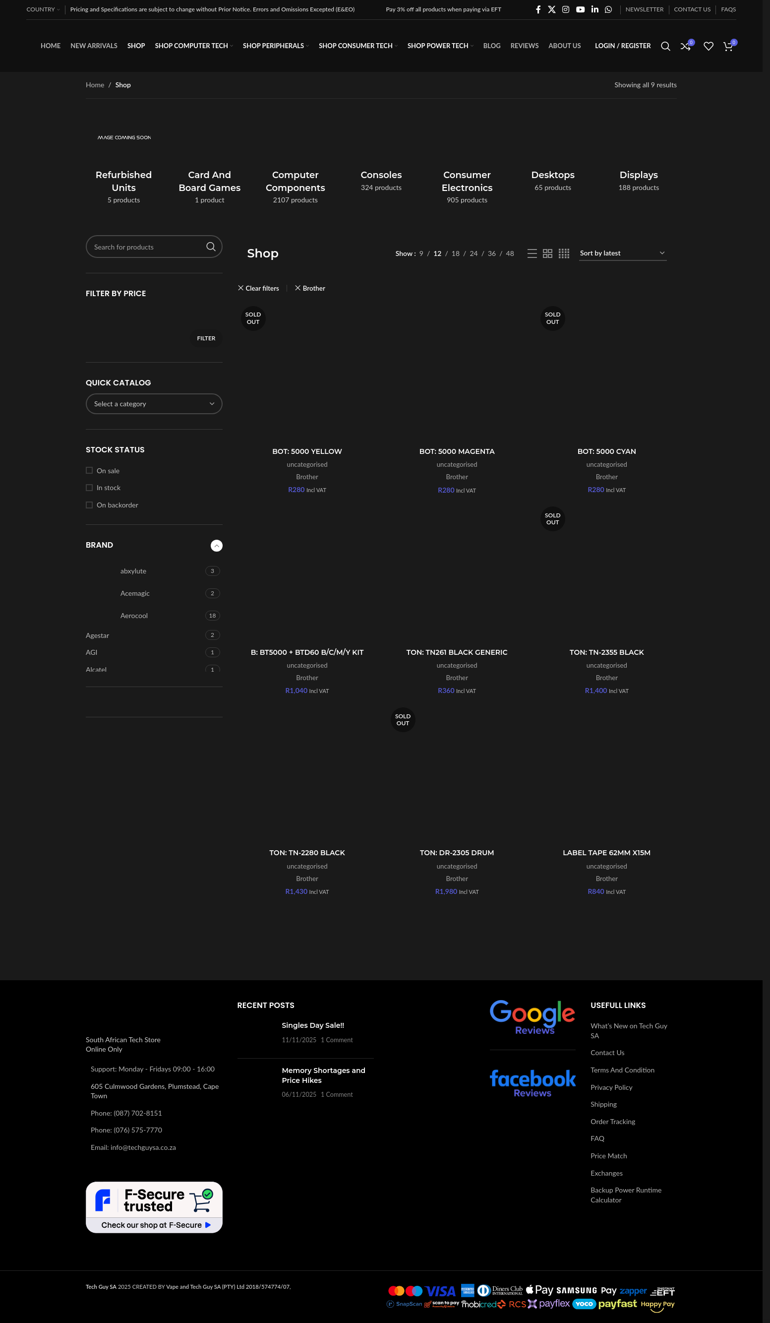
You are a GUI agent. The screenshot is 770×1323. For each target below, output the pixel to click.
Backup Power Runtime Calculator (626, 1195)
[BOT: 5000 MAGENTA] (457, 372)
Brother (307, 477)
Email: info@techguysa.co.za (133, 1147)
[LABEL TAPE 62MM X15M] (607, 774)
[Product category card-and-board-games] (209, 160)
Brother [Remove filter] (314, 288)
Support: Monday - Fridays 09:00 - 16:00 (153, 1069)
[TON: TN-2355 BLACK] (607, 573)
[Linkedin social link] (594, 9)
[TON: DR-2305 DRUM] (457, 774)
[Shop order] (623, 254)
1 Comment (337, 1040)
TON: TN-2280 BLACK (307, 852)
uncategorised (307, 464)
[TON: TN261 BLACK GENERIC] (457, 573)
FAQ (597, 1138)
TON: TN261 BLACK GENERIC (457, 652)
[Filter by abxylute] (144, 571)
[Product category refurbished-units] (124, 160)
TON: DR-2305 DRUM (457, 852)
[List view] (532, 254)
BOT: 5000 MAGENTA (457, 451)
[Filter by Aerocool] (144, 616)
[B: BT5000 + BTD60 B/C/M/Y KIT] (307, 573)
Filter (206, 338)
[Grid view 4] (564, 254)
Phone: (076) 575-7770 (126, 1130)
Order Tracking (613, 1121)
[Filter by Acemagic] (144, 593)
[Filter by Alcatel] (144, 669)
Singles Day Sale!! (313, 1025)
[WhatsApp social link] (608, 9)
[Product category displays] (639, 154)
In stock (108, 487)
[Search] (666, 46)
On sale (108, 470)
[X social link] (551, 9)
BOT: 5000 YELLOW (307, 451)
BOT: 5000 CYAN (607, 451)
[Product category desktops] (553, 154)
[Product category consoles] (381, 154)
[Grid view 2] (547, 254)
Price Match (609, 1155)
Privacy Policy (611, 1087)
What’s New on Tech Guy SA (629, 1030)
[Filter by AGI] (144, 652)
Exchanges (607, 1173)
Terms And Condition (622, 1070)
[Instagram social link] (566, 9)
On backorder (117, 505)
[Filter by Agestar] (144, 635)
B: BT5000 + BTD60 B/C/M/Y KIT (307, 652)
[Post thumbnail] (256, 1036)
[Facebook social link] (538, 9)
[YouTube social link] (580, 9)
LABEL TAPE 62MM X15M (607, 852)
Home (95, 84)
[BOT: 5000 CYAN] (607, 372)
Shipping (604, 1104)
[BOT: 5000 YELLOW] (307, 372)
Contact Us (607, 1052)
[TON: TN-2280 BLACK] (307, 774)
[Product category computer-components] (295, 160)
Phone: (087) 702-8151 (126, 1113)
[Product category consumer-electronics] (467, 160)
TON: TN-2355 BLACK (607, 652)
